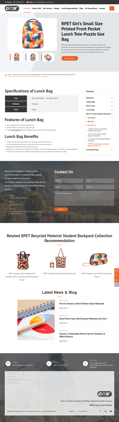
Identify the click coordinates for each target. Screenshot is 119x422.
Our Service (47, 8)
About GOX (36, 8)
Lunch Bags (90, 110)
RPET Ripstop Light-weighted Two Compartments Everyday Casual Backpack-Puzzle (22, 276)
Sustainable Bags (92, 150)
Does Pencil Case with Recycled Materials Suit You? (83, 318)
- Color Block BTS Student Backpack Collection (99, 140)
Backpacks (90, 98)
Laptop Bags (90, 102)
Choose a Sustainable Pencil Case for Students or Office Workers (82, 335)
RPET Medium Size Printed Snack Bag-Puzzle (97, 275)
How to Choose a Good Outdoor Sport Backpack (81, 303)
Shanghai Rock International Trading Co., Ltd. (29, 411)
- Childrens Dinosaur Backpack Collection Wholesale (97, 130)
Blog (81, 8)
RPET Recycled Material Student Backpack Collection (58, 74)
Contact (102, 8)
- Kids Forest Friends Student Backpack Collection (97, 135)
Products (27, 8)
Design (56, 8)
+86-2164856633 (18, 2)
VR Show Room (91, 8)
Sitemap (71, 411)
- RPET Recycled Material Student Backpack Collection (98, 145)
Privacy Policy (83, 411)
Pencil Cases (90, 106)
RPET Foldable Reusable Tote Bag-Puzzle (59, 273)
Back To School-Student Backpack (30, 74)
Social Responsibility (69, 8)
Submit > (61, 209)
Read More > (63, 308)
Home (10, 74)
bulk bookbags (15, 130)
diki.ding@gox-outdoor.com (45, 2)
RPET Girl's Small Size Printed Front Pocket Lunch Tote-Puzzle (28, 76)
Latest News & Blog (59, 292)
